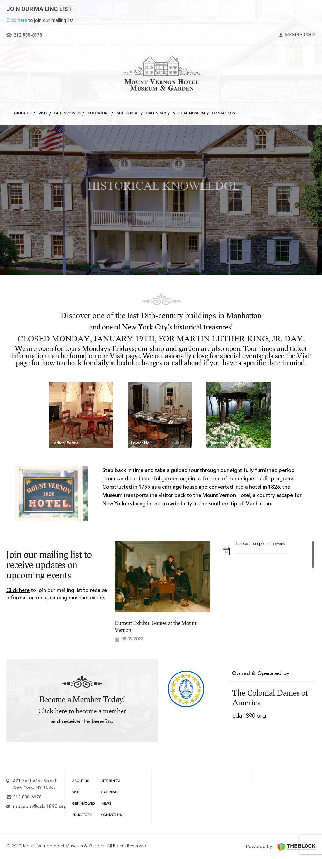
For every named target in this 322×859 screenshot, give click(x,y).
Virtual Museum (189, 113)
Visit (43, 113)
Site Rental (128, 113)
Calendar (156, 113)
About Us (22, 113)
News (106, 803)
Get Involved (67, 113)
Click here (16, 20)
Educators (99, 113)
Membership (300, 35)
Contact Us (223, 113)
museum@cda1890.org (40, 806)
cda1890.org (249, 716)
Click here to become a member (82, 711)
